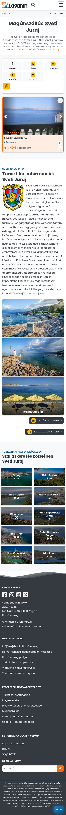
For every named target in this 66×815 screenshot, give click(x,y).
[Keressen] (34, 5)
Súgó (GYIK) (9, 754)
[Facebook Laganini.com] (4, 595)
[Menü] (61, 5)
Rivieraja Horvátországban (18, 716)
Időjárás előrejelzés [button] (43, 431)
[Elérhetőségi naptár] (59, 148)
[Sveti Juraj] (33, 318)
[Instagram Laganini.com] (11, 595)
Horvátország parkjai (14, 657)
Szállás (6, 13)
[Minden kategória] (6, 86)
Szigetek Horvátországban (18, 722)
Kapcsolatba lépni (13, 743)
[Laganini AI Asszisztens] (59, 809)
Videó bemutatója (45, 420)
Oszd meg (56, 13)
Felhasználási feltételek (16, 626)
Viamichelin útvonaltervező (18, 668)
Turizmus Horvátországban (18, 673)
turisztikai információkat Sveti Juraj (38, 49)
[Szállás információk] (59, 142)
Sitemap (37, 626)
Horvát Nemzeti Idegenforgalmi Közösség (27, 652)
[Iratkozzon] (60, 768)
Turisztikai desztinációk (16, 695)
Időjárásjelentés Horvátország (20, 646)
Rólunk (6, 749)
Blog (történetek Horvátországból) (22, 705)
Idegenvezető (10, 700)
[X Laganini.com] (25, 595)
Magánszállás (10, 711)
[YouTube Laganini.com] (18, 595)
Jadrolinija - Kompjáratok (17, 662)
